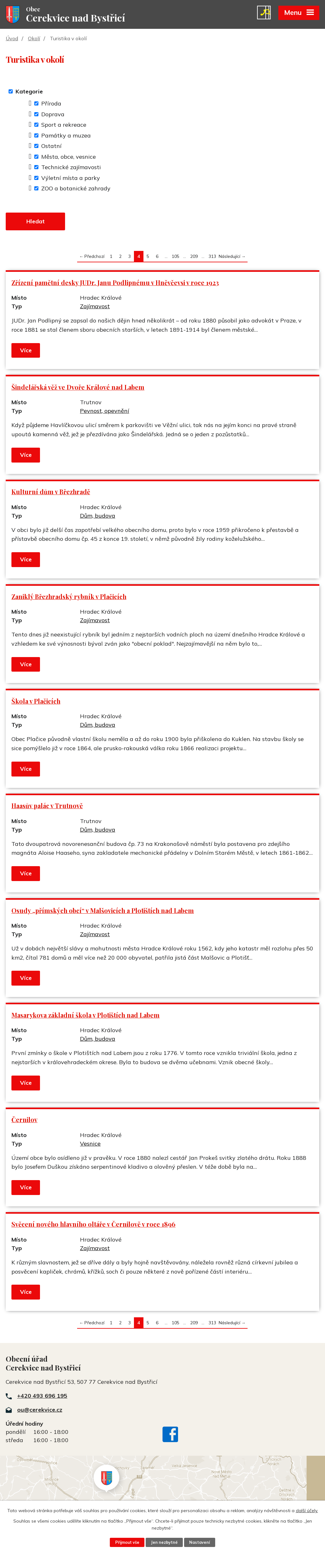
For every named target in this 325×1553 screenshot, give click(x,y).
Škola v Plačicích (35, 702)
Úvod (12, 39)
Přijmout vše (127, 1542)
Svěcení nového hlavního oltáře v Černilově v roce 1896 (93, 1225)
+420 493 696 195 (42, 1396)
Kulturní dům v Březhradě (50, 493)
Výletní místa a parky (70, 178)
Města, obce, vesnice (68, 157)
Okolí (34, 39)
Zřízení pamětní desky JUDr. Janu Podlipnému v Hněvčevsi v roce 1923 (115, 283)
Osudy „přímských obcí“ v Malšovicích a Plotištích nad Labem (102, 911)
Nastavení (199, 1542)
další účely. (307, 1510)
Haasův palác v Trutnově (47, 806)
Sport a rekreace (63, 125)
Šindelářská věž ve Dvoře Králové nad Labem (77, 388)
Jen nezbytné (164, 1542)
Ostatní (51, 146)
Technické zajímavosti (71, 167)
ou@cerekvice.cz (39, 1410)
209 (194, 257)
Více (26, 351)
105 (175, 257)
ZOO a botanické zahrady (75, 189)
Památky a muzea (66, 135)
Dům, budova (97, 516)
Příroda (51, 104)
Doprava (52, 114)
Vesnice (90, 1144)
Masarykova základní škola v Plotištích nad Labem (85, 1016)
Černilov (24, 1120)
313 (212, 257)
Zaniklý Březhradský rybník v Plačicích (68, 597)
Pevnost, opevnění (104, 411)
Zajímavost (95, 307)
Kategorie (29, 92)
